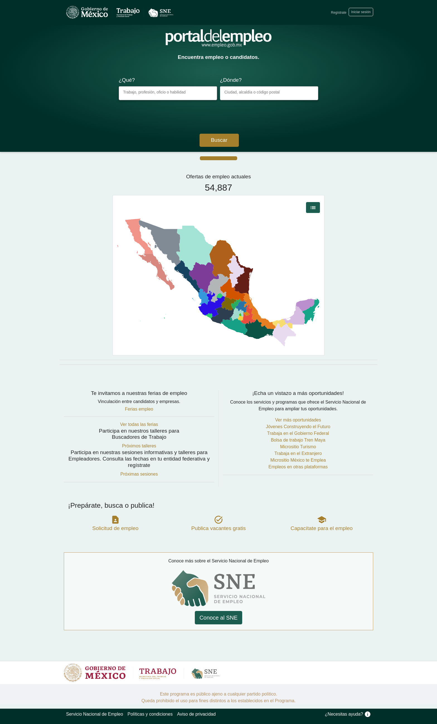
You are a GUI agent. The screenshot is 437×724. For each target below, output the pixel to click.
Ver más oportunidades (298, 420)
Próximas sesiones (139, 474)
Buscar (219, 140)
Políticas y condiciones (150, 714)
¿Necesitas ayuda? (348, 714)
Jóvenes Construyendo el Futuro (298, 426)
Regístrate (338, 13)
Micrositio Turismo (298, 446)
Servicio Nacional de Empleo (94, 714)
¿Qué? (127, 80)
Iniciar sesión (361, 12)
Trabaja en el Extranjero (298, 453)
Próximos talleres (139, 445)
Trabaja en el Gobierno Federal (298, 433)
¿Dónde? (231, 80)
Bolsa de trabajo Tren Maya (298, 440)
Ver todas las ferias (139, 424)
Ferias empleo (139, 409)
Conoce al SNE (219, 618)
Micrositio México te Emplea (298, 460)
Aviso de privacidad (196, 714)
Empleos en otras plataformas (298, 466)
